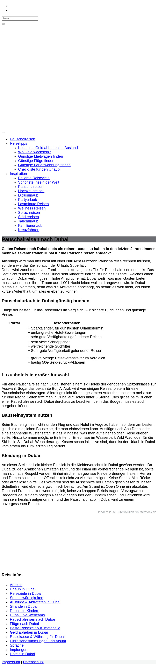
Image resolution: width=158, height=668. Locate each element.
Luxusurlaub (28, 195)
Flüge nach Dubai (24, 624)
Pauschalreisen (22, 139)
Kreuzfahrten (28, 230)
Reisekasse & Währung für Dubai (37, 637)
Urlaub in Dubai (22, 589)
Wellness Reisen (32, 208)
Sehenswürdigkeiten (26, 598)
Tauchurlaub (28, 221)
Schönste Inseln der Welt (38, 182)
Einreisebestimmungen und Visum (38, 641)
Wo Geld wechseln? (34, 152)
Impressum (11, 662)
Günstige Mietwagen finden (40, 156)
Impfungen (18, 650)
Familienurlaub (30, 225)
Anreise (16, 585)
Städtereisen (28, 217)
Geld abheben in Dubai (29, 632)
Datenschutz (33, 662)
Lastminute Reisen (33, 204)
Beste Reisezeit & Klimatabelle (35, 628)
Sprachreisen (29, 213)
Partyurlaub (27, 200)
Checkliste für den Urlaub (39, 169)
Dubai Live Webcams (27, 615)
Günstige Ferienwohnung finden (44, 165)
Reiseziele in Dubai (26, 593)
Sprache (17, 645)
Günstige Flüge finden (36, 161)
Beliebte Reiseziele (34, 178)
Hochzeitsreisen (31, 191)
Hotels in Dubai (22, 654)
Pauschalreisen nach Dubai (32, 619)
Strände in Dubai (23, 606)
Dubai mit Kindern (24, 611)
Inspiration (18, 174)
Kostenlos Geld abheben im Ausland (48, 148)
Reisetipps (18, 143)
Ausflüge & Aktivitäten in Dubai (35, 602)
